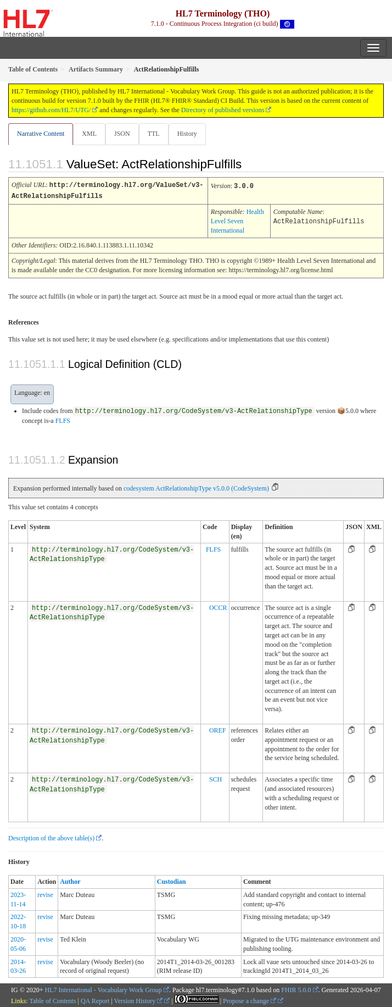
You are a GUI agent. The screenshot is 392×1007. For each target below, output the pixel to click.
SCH (215, 778)
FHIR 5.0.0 (296, 989)
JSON (122, 133)
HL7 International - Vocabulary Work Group (103, 989)
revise (45, 894)
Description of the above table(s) (51, 837)
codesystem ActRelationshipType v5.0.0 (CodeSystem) (196, 487)
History (187, 133)
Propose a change (249, 1000)
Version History (138, 1000)
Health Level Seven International (237, 220)
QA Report (95, 1000)
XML (89, 133)
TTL (154, 133)
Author (70, 880)
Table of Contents (52, 1000)
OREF (217, 729)
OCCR (218, 606)
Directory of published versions (223, 110)
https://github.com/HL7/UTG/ (51, 110)
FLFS (62, 419)
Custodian (171, 880)
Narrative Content (40, 133)
